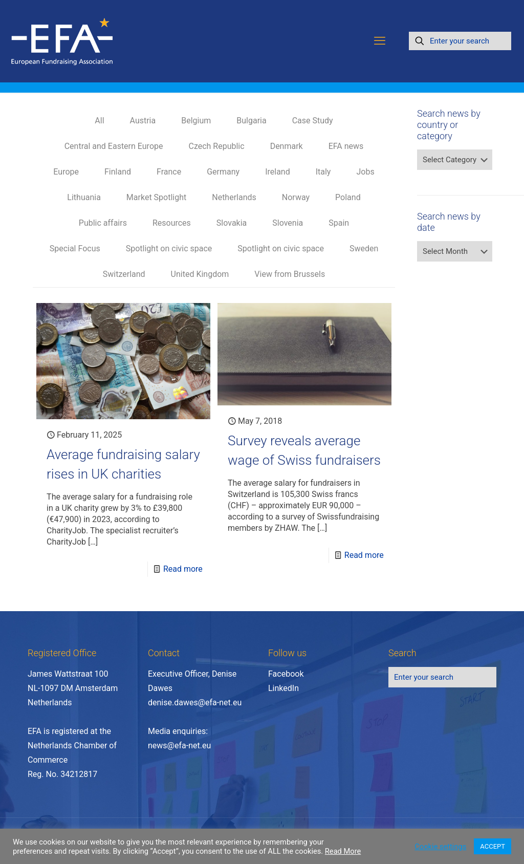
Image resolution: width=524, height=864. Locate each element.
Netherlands (234, 197)
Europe (66, 172)
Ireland (277, 172)
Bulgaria (251, 120)
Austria (143, 120)
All (99, 120)
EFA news (346, 146)
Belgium (196, 120)
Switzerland (124, 274)
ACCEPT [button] (492, 846)
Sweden (364, 248)
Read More (343, 851)
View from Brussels (289, 274)
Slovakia (231, 223)
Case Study (312, 120)
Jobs (365, 172)
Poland (348, 197)
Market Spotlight (156, 197)
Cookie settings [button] (440, 846)
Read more (183, 569)
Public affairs (103, 223)
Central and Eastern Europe (113, 146)
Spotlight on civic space (169, 248)
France (169, 172)
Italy (323, 172)
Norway (296, 197)
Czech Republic (216, 146)
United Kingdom (200, 274)
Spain (339, 223)
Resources (171, 223)
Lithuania (84, 197)
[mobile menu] (379, 41)
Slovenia (287, 223)
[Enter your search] (460, 41)
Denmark (286, 146)
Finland (117, 172)
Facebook (285, 674)
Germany (223, 172)
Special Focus (75, 248)
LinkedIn (283, 688)
